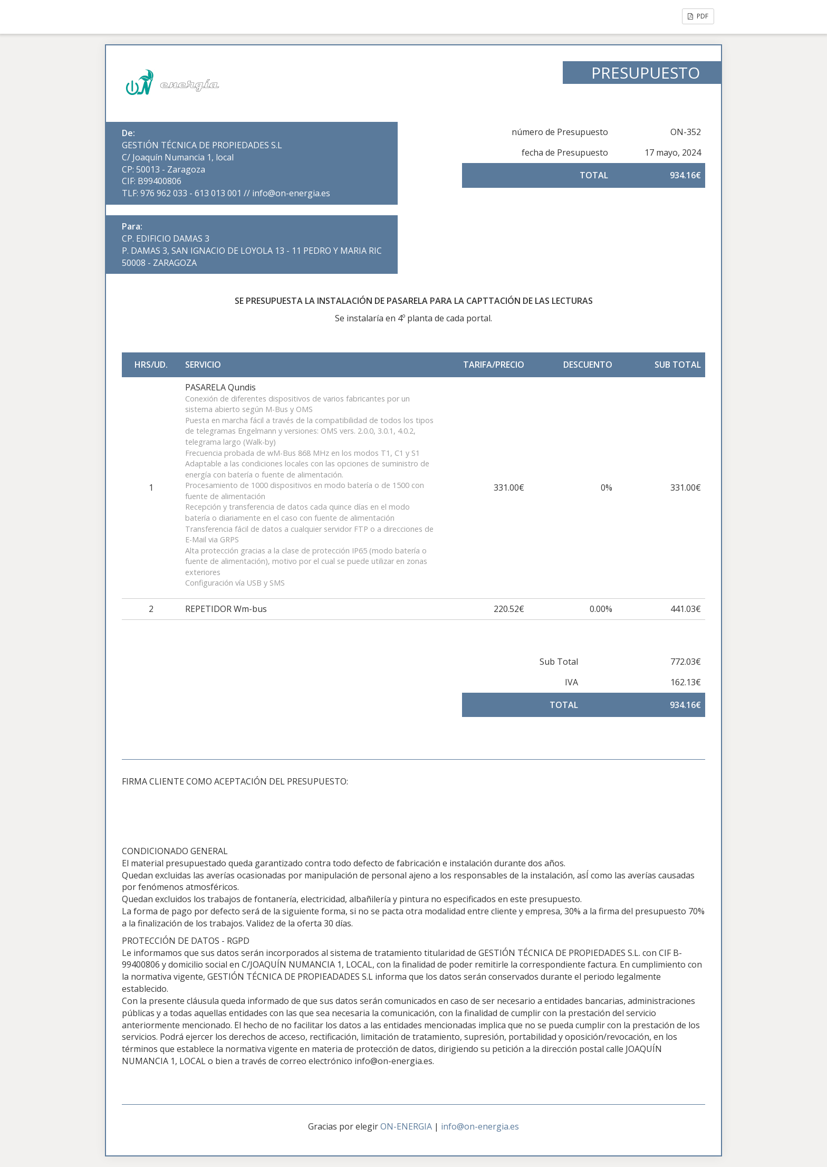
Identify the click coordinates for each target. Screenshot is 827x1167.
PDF (698, 16)
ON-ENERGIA (406, 1126)
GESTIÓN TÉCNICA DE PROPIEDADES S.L (202, 145)
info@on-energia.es (480, 1126)
